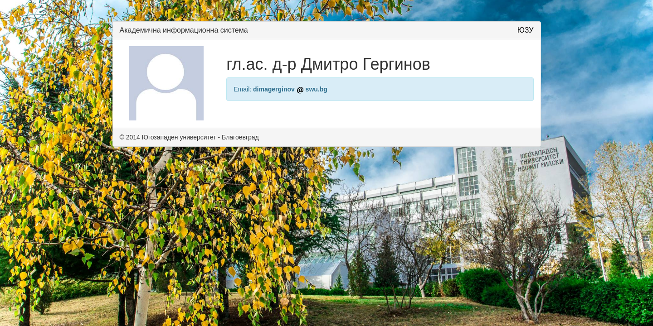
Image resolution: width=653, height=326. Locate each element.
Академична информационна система (184, 30)
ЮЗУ (525, 30)
